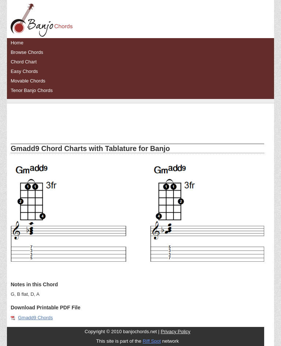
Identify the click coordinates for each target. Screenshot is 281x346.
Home (17, 42)
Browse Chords (27, 52)
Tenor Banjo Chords (32, 90)
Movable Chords (28, 81)
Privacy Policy (175, 331)
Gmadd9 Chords (35, 317)
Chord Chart (24, 62)
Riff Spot (152, 341)
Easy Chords (24, 71)
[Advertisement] (137, 118)
